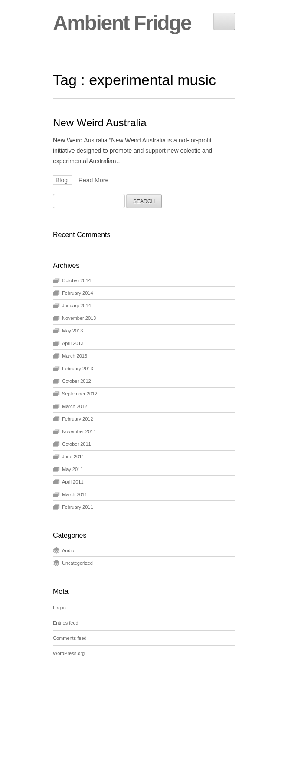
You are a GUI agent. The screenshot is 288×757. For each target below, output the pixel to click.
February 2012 (77, 418)
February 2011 (77, 507)
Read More (93, 180)
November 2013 (79, 318)
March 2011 (74, 494)
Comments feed (70, 638)
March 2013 (74, 356)
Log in (59, 607)
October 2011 (76, 444)
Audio (68, 550)
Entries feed (66, 622)
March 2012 (74, 406)
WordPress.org (69, 653)
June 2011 (73, 456)
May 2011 (72, 469)
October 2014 (76, 280)
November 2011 (79, 431)
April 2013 (73, 343)
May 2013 (72, 330)
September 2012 (79, 393)
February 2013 (77, 368)
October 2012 (76, 381)
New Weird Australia (100, 122)
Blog (62, 180)
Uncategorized (77, 563)
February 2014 (77, 293)
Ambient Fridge (122, 22)
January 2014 (76, 305)
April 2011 (73, 481)
